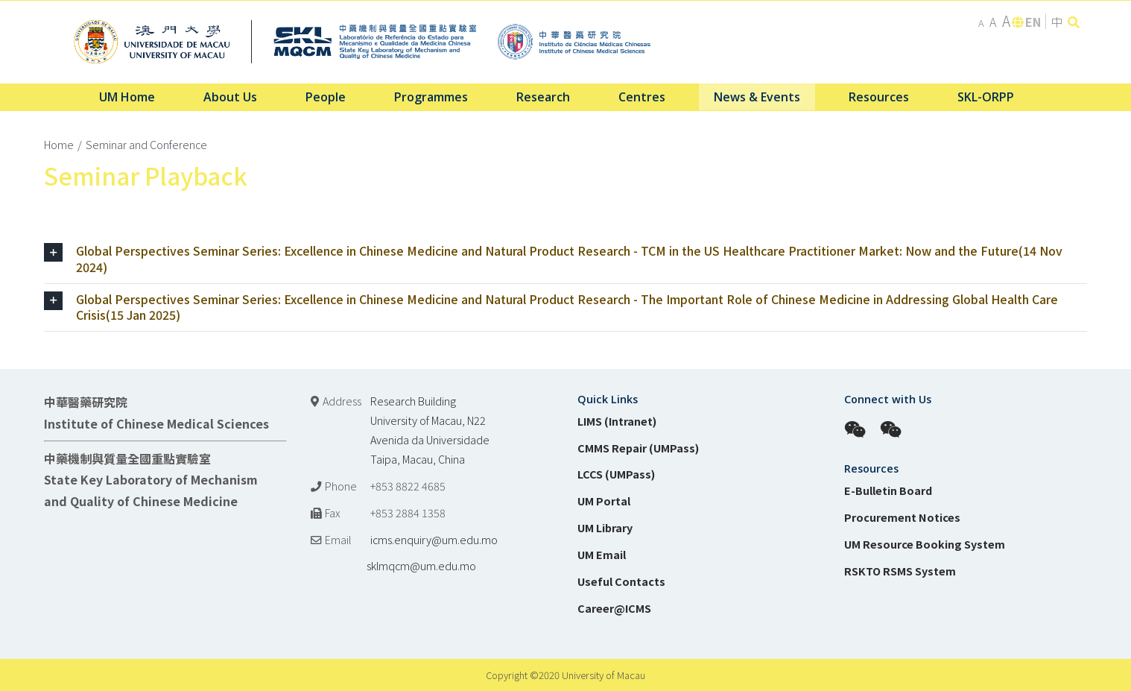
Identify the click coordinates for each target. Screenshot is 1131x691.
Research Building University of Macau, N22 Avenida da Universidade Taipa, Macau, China (430, 430)
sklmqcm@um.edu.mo (393, 565)
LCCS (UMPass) (616, 474)
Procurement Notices (902, 517)
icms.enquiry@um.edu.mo (434, 539)
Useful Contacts (621, 581)
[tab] (565, 259)
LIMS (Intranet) (616, 421)
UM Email (601, 554)
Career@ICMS (614, 608)
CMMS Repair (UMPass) (638, 447)
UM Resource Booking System (924, 544)
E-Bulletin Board (888, 490)
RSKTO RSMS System (900, 570)
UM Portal (603, 500)
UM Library (605, 527)
